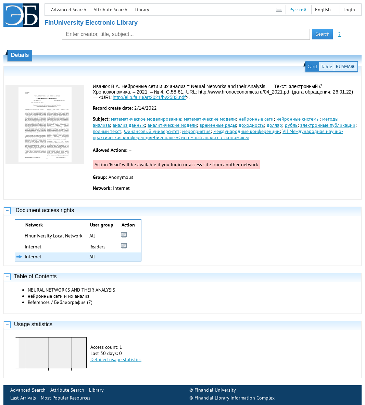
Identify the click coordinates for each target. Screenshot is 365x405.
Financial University (215, 390)
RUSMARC (346, 66)
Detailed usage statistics (115, 359)
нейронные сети (256, 119)
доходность (251, 125)
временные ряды (218, 125)
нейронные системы (297, 119)
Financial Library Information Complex (234, 398)
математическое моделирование (146, 119)
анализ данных (129, 125)
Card (312, 66)
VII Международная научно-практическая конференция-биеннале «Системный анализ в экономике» (218, 134)
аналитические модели (172, 125)
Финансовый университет (151, 131)
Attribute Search (110, 10)
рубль (291, 125)
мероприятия (196, 131)
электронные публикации (327, 125)
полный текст (107, 131)
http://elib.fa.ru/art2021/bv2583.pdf (149, 97)
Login (349, 10)
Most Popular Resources (65, 398)
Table (326, 66)
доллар (274, 125)
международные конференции (246, 131)
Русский (297, 10)
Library (142, 10)
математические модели (210, 119)
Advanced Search (68, 10)
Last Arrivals (23, 398)
